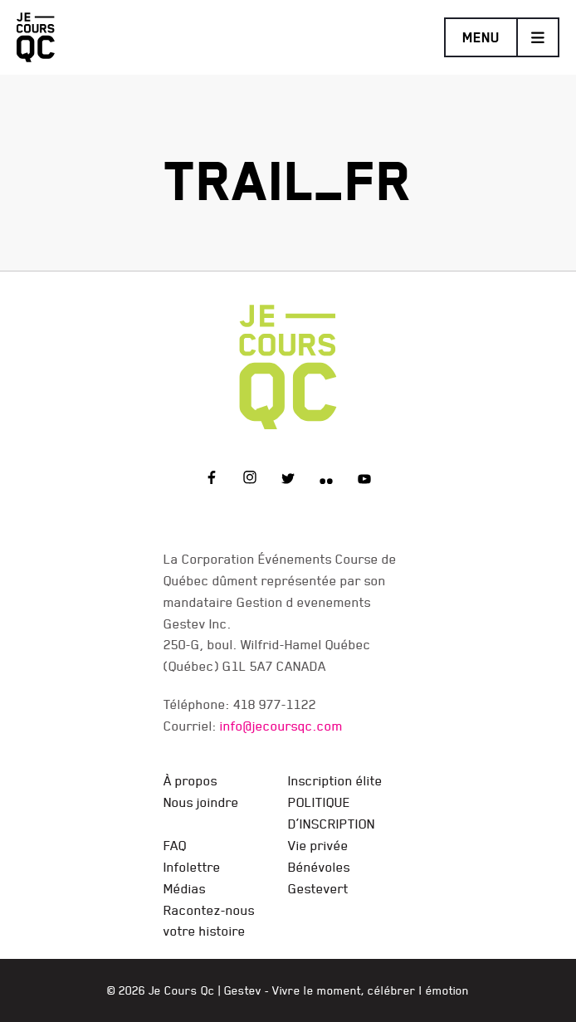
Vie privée (318, 845)
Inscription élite (335, 780)
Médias (185, 888)
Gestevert (318, 888)
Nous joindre (201, 802)
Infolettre (192, 866)
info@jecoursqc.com (281, 725)
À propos (190, 780)
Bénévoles (319, 866)
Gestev (242, 990)
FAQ (175, 845)
